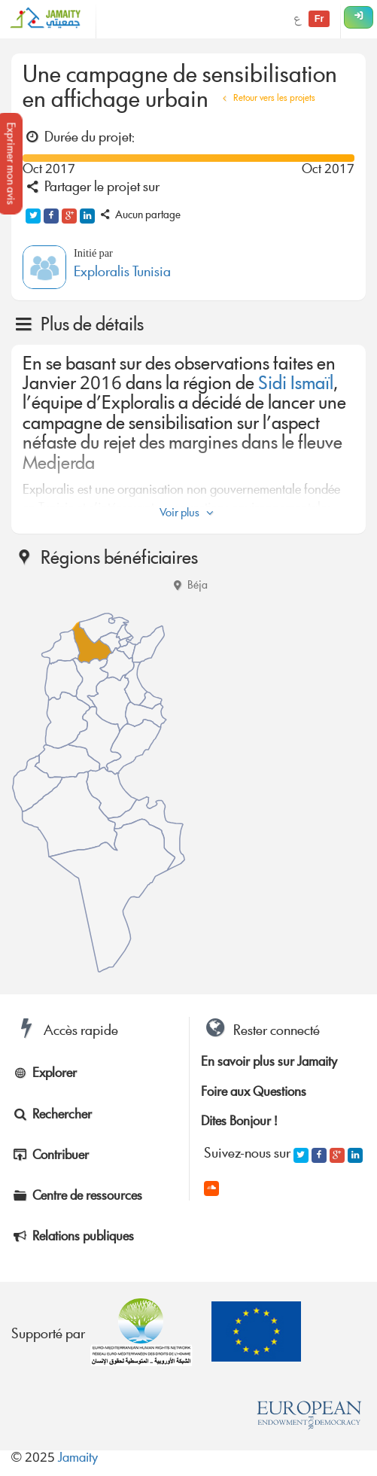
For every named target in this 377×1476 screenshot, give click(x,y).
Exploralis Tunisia (122, 273)
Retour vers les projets (266, 99)
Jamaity (78, 1459)
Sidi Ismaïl (295, 385)
